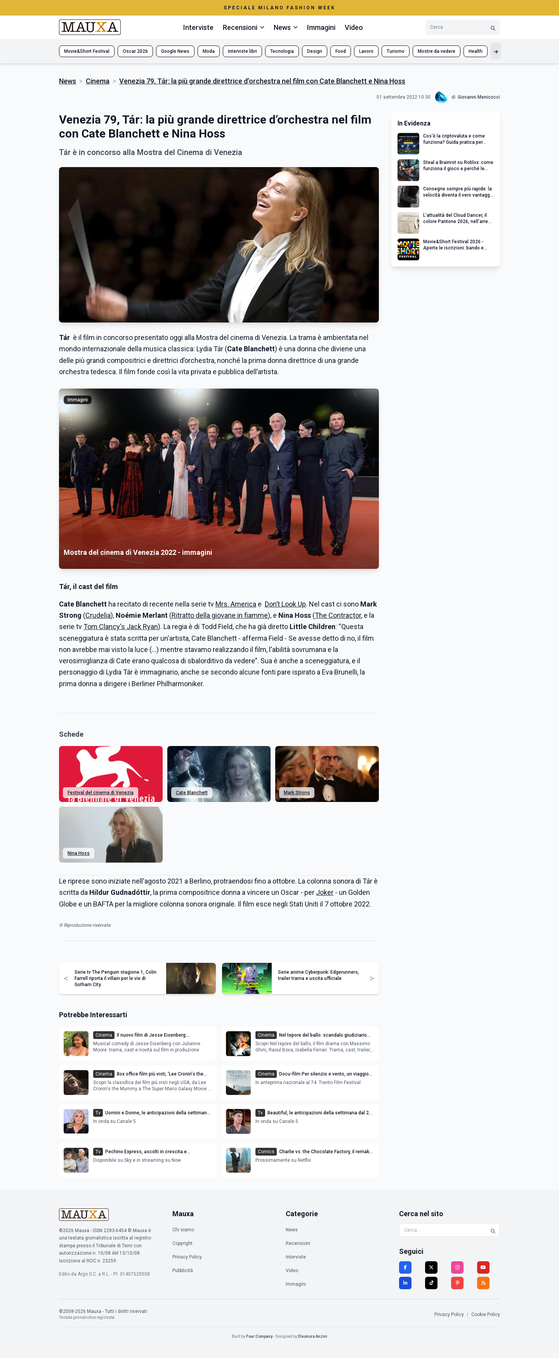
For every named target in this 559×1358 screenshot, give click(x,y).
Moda (209, 51)
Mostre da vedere (436, 51)
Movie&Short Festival (86, 51)
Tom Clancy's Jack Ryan (120, 626)
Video (354, 27)
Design (314, 51)
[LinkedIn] (405, 1283)
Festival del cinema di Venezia (101, 792)
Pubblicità (182, 1270)
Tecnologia (282, 51)
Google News (175, 51)
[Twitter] (431, 1267)
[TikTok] (431, 1283)
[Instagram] (457, 1267)
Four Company (259, 1336)
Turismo (395, 51)
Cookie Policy (485, 1314)
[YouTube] (483, 1267)
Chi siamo (183, 1229)
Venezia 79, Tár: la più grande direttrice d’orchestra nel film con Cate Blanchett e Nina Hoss (262, 81)
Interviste (198, 27)
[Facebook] (405, 1267)
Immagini (321, 27)
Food (340, 51)
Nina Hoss (79, 853)
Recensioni (298, 1243)
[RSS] (483, 1283)
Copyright (182, 1243)
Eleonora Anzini (312, 1336)
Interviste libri (242, 51)
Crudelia (98, 615)
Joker (324, 892)
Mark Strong (297, 792)
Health (476, 51)
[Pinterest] (457, 1283)
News (67, 81)
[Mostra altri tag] (496, 51)
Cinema (97, 81)
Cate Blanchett (192, 792)
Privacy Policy (187, 1257)
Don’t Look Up (285, 604)
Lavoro (366, 51)
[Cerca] (493, 27)
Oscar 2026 (135, 51)
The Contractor (338, 615)
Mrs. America (235, 604)
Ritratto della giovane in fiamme (220, 615)
